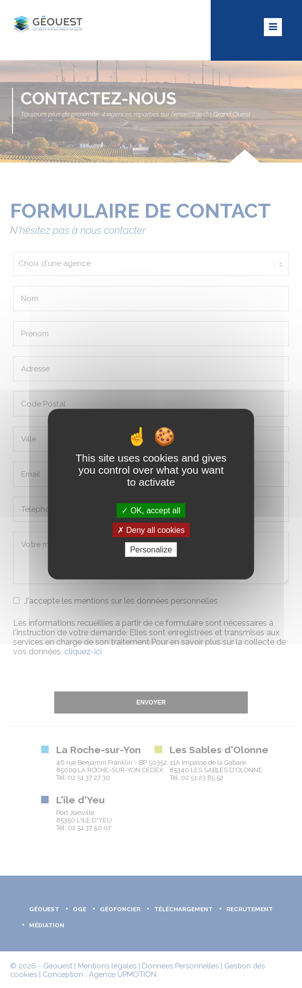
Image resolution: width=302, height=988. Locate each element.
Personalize (151, 549)
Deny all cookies (151, 529)
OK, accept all (150, 510)
